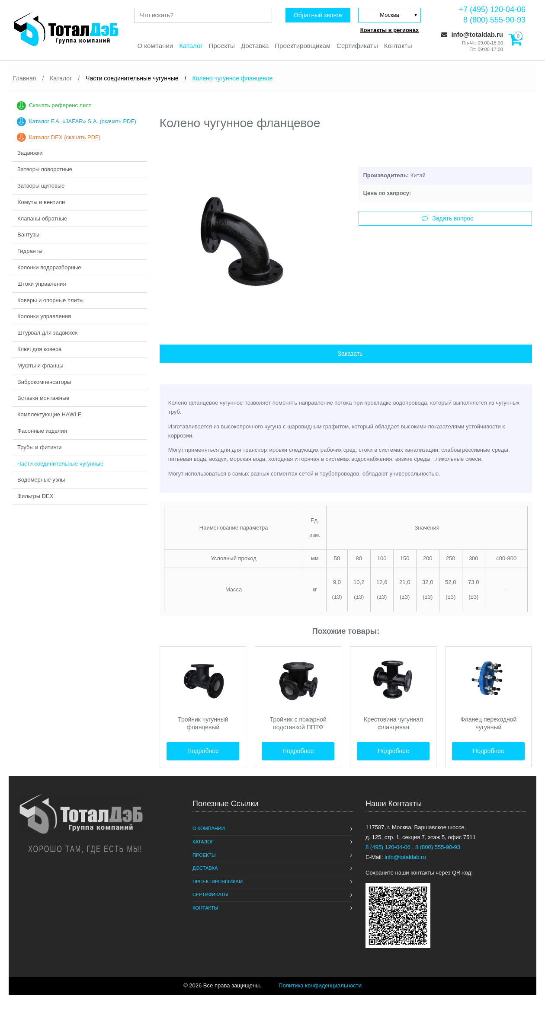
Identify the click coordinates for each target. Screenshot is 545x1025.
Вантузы (28, 234)
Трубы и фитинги (39, 447)
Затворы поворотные (44, 169)
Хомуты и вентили (41, 202)
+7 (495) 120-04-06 (492, 9)
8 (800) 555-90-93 (494, 20)
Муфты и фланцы (40, 365)
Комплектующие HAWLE (49, 414)
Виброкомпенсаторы (44, 382)
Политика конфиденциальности (320, 985)
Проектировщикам (302, 45)
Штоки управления (41, 284)
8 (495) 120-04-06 (388, 847)
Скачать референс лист (60, 105)
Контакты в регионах (389, 30)
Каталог (191, 45)
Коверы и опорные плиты (50, 300)
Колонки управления (44, 316)
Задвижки (29, 153)
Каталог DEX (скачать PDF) (64, 137)
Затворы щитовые (40, 185)
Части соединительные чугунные (60, 463)
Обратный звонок (318, 15)
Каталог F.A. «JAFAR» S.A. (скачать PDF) (82, 121)
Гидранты (29, 251)
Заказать (349, 353)
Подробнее (203, 750)
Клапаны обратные (42, 218)
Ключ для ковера (39, 349)
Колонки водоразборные (49, 267)
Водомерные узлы (41, 479)
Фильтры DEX (35, 496)
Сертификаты (357, 45)
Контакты (398, 45)
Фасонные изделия (42, 431)
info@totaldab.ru (472, 34)
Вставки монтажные (43, 398)
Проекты (222, 45)
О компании (155, 45)
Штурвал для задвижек (47, 332)
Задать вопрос (447, 218)
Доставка (255, 45)
